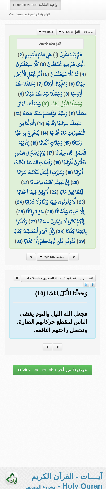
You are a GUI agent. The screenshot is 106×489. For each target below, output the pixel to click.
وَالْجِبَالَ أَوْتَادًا (55, 84)
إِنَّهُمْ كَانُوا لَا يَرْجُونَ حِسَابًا (61, 221)
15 (67, 143)
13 (40, 123)
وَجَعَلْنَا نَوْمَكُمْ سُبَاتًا (43, 94)
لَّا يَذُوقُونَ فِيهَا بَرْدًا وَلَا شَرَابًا (50, 202)
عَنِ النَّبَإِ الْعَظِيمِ (38, 55)
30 (19, 241)
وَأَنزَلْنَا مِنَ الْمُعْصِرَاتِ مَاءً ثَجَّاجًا (52, 128)
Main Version (29, 14)
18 (57, 162)
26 (20, 212)
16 (34, 143)
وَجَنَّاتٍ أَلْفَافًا (50, 143)
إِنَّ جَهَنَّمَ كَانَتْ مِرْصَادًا (49, 182)
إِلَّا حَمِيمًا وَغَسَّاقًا (69, 212)
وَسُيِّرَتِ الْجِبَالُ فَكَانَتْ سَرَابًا (40, 172)
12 (18, 113)
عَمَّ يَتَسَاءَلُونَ (71, 55)
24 (19, 202)
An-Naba (76, 32)
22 (54, 192)
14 (44, 133)
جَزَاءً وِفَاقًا (35, 212)
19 (69, 172)
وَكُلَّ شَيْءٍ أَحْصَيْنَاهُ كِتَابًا (34, 231)
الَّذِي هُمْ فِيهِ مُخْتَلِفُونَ (65, 64)
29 (81, 241)
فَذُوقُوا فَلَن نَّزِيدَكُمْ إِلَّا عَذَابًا (49, 241)
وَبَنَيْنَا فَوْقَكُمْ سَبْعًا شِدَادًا (45, 113)
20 (74, 182)
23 (81, 202)
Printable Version (35, 5)
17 (50, 153)
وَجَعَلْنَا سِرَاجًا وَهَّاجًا (63, 123)
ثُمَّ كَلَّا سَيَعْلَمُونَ (64, 74)
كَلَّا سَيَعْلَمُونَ (27, 64)
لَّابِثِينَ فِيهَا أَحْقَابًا (32, 192)
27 (32, 221)
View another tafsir (52, 369)
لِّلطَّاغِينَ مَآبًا (71, 192)
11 (71, 113)
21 (25, 182)
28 (60, 231)
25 (49, 212)
